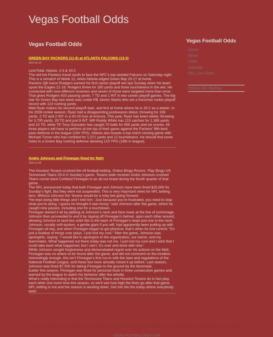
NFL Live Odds (201, 73)
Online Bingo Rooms (130, 170)
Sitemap (195, 67)
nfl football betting (97, 170)
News (193, 55)
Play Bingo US (159, 170)
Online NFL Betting (204, 88)
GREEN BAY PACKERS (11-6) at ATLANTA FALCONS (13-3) (79, 58)
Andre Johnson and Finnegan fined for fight (66, 158)
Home (193, 49)
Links (192, 61)
